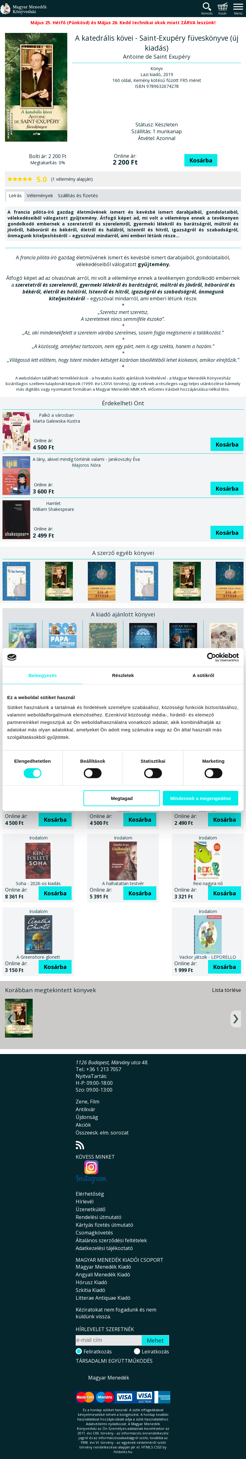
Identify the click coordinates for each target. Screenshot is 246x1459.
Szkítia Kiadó (90, 1290)
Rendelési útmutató (98, 1217)
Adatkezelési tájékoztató (104, 1248)
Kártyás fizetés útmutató (104, 1224)
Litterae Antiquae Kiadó (103, 1297)
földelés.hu (123, 1451)
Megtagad (122, 798)
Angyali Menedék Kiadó (103, 1274)
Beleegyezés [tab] (42, 675)
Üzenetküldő (91, 1209)
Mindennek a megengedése (200, 798)
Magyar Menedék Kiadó (103, 1266)
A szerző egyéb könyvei (123, 553)
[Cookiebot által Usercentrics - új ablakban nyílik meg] (211, 657)
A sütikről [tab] (203, 675)
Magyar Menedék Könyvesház (23, 12)
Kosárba (200, 160)
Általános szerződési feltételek (111, 1240)
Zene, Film (87, 1101)
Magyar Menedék (108, 1377)
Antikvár (85, 1109)
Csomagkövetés (94, 1232)
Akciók (83, 1124)
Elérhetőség (90, 1193)
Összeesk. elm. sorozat (102, 1132)
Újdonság (87, 1117)
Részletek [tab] (123, 675)
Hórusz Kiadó (91, 1282)
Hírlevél (84, 1201)
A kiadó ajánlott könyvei (123, 614)
